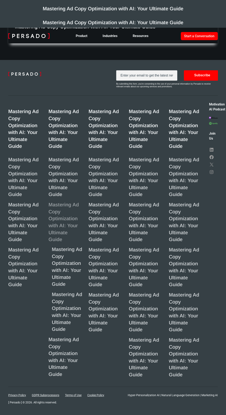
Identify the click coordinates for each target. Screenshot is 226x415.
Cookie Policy (95, 395)
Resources (140, 36)
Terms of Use (73, 395)
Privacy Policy (17, 395)
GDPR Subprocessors (45, 395)
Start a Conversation (199, 36)
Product (81, 36)
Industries (110, 36)
